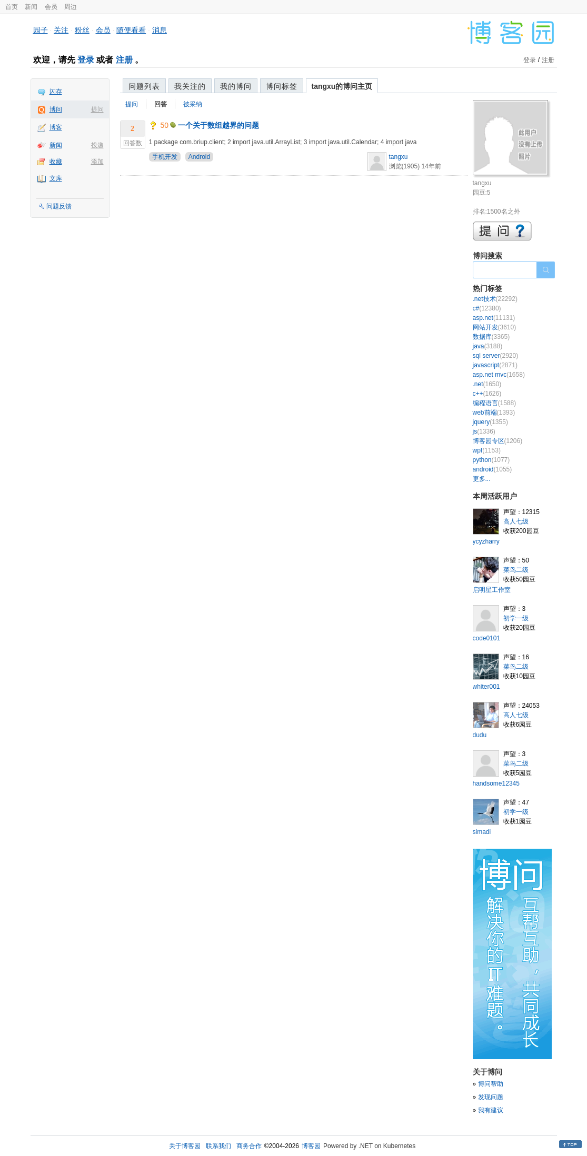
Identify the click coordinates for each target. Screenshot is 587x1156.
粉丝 (82, 30)
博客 (55, 127)
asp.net (494, 317)
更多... (482, 478)
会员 (51, 7)
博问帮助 (490, 1084)
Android (199, 156)
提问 (97, 109)
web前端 (494, 412)
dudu (480, 735)
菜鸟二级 (516, 570)
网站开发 (494, 327)
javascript (495, 365)
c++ (487, 393)
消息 (159, 30)
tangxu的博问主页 (342, 86)
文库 (55, 178)
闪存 (55, 91)
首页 (11, 7)
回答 (160, 104)
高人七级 (516, 521)
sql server (496, 355)
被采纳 (192, 104)
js (484, 431)
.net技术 (495, 299)
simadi (482, 832)
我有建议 (490, 1110)
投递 (97, 145)
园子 (40, 30)
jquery (490, 422)
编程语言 (494, 403)
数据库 (491, 336)
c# (487, 308)
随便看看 (131, 30)
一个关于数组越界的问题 (218, 125)
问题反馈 (59, 206)
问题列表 (144, 86)
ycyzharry (486, 541)
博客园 (311, 1146)
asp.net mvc (499, 374)
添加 (97, 161)
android (492, 469)
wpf (487, 450)
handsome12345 (496, 783)
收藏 (55, 161)
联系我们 (218, 1146)
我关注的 (190, 86)
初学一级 (516, 618)
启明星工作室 (492, 590)
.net (487, 384)
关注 (61, 30)
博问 (55, 109)
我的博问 (236, 86)
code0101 (487, 638)
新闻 (31, 7)
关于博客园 (185, 1146)
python (491, 460)
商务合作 (249, 1146)
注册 (124, 59)
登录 (85, 59)
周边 (70, 7)
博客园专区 (498, 441)
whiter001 (486, 686)
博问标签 (281, 86)
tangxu (398, 156)
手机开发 (164, 156)
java (488, 346)
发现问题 (490, 1097)
